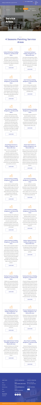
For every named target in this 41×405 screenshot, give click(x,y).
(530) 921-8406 (17, 383)
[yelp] (18, 395)
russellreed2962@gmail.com (19, 387)
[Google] (20, 395)
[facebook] (16, 395)
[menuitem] (17, 9)
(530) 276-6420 (29, 1)
